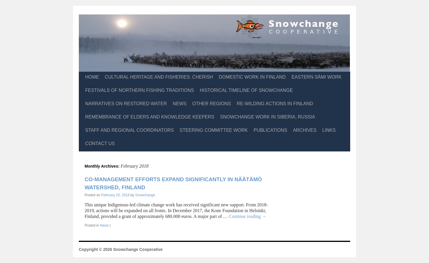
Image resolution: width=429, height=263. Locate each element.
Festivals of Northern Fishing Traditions (139, 90)
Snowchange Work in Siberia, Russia (267, 116)
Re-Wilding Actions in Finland (275, 103)
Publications (270, 130)
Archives (305, 130)
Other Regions (211, 103)
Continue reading (247, 216)
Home (92, 77)
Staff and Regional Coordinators (129, 130)
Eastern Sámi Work (317, 77)
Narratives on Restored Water (126, 103)
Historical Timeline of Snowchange (246, 90)
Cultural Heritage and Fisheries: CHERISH (159, 77)
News (179, 103)
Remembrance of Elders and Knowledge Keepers (149, 116)
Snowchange (145, 195)
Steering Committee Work (214, 130)
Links (328, 130)
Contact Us (100, 143)
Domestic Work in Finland (252, 77)
